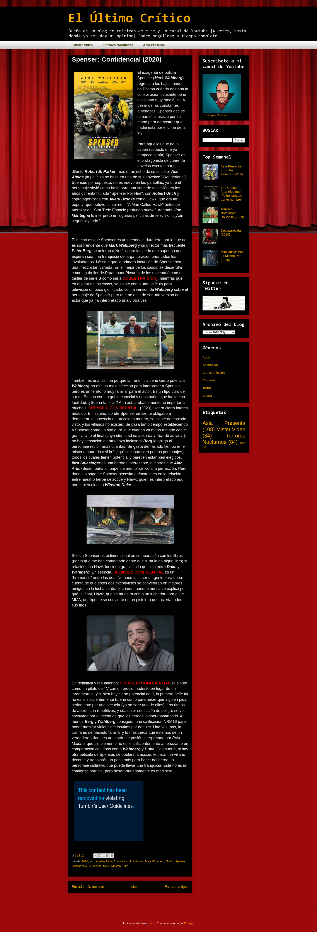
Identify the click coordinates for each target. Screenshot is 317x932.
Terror (207, 388)
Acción (207, 357)
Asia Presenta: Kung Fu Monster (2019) (232, 170)
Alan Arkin (105, 861)
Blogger (188, 923)
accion (94, 861)
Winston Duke (119, 866)
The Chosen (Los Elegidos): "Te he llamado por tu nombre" (231, 193)
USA (106, 866)
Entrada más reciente (88, 887)
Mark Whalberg (154, 861)
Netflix (170, 861)
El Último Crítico (129, 19)
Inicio (134, 887)
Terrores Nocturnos (118, 45)
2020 (85, 861)
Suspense (95, 866)
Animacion (210, 365)
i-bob (152, 923)
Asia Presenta (154, 45)
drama (139, 861)
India (242, 442)
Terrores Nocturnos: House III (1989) (232, 213)
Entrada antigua (177, 887)
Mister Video (83, 45)
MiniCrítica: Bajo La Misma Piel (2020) (232, 256)
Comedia (119, 861)
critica (130, 861)
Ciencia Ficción (214, 372)
